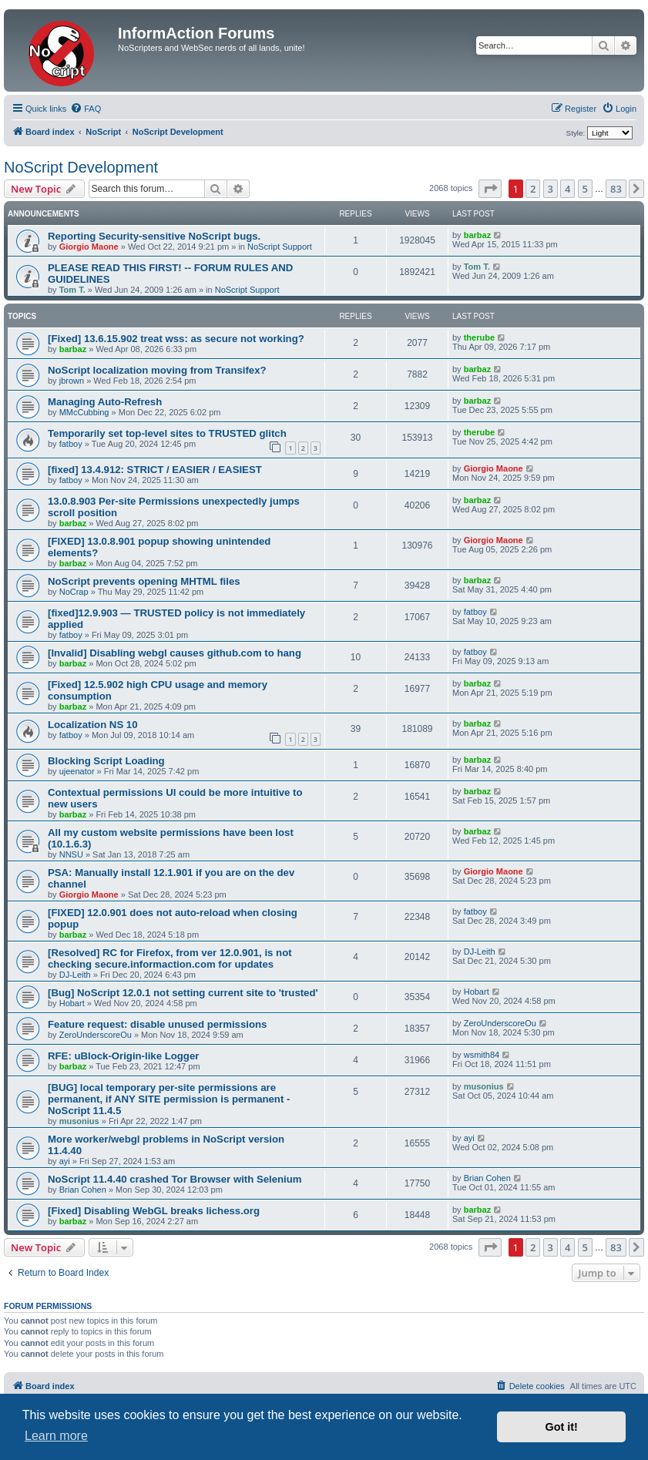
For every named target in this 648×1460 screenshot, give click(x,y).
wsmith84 (481, 1054)
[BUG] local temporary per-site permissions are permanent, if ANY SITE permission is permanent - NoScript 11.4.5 (169, 1099)
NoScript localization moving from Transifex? (157, 370)
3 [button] (550, 189)
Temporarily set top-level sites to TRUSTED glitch (167, 433)
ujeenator (77, 771)
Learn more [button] (56, 1435)
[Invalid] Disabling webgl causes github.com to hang (174, 653)
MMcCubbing (84, 412)
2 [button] (533, 189)
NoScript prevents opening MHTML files (144, 581)
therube (479, 337)
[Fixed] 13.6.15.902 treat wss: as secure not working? (176, 338)
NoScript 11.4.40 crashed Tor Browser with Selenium (175, 1179)
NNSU (71, 854)
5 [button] (585, 189)
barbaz (477, 235)
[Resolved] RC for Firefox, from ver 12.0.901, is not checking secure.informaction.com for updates (170, 958)
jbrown (71, 380)
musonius (79, 1121)
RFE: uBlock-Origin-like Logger (123, 1056)
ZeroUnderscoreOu (95, 1034)
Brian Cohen (82, 1189)
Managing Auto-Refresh (105, 402)
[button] (490, 189)
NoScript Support (279, 246)
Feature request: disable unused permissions (157, 1024)
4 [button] (567, 189)
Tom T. (72, 289)
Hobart (72, 1003)
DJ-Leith (75, 974)
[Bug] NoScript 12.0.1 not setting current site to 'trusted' (183, 993)
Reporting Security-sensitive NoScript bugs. (154, 236)
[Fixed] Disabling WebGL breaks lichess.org (154, 1211)
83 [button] (616, 189)
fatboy (70, 443)
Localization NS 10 (93, 724)
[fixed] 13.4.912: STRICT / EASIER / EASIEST (155, 469)
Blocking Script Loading (106, 761)
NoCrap (74, 591)
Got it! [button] (562, 1427)
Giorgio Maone (89, 246)
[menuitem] (85, 108)
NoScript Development (81, 167)
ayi (64, 1161)
